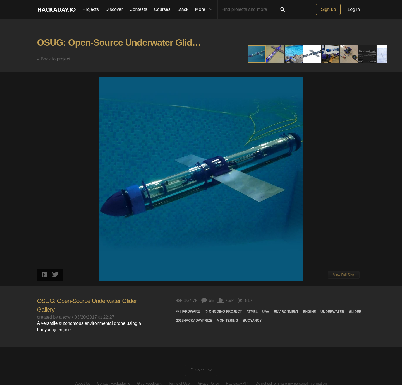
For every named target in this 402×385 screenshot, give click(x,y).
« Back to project (53, 59)
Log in (354, 9)
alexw (65, 317)
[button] (275, 54)
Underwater (332, 312)
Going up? (201, 370)
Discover (114, 9)
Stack (182, 9)
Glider (355, 312)
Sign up (328, 9)
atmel (252, 312)
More (205, 9)
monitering (227, 321)
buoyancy (252, 321)
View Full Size (343, 275)
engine (309, 312)
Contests (138, 9)
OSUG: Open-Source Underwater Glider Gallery (134, 42)
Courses (162, 9)
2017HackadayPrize (194, 321)
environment (286, 312)
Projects (91, 9)
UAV (265, 312)
